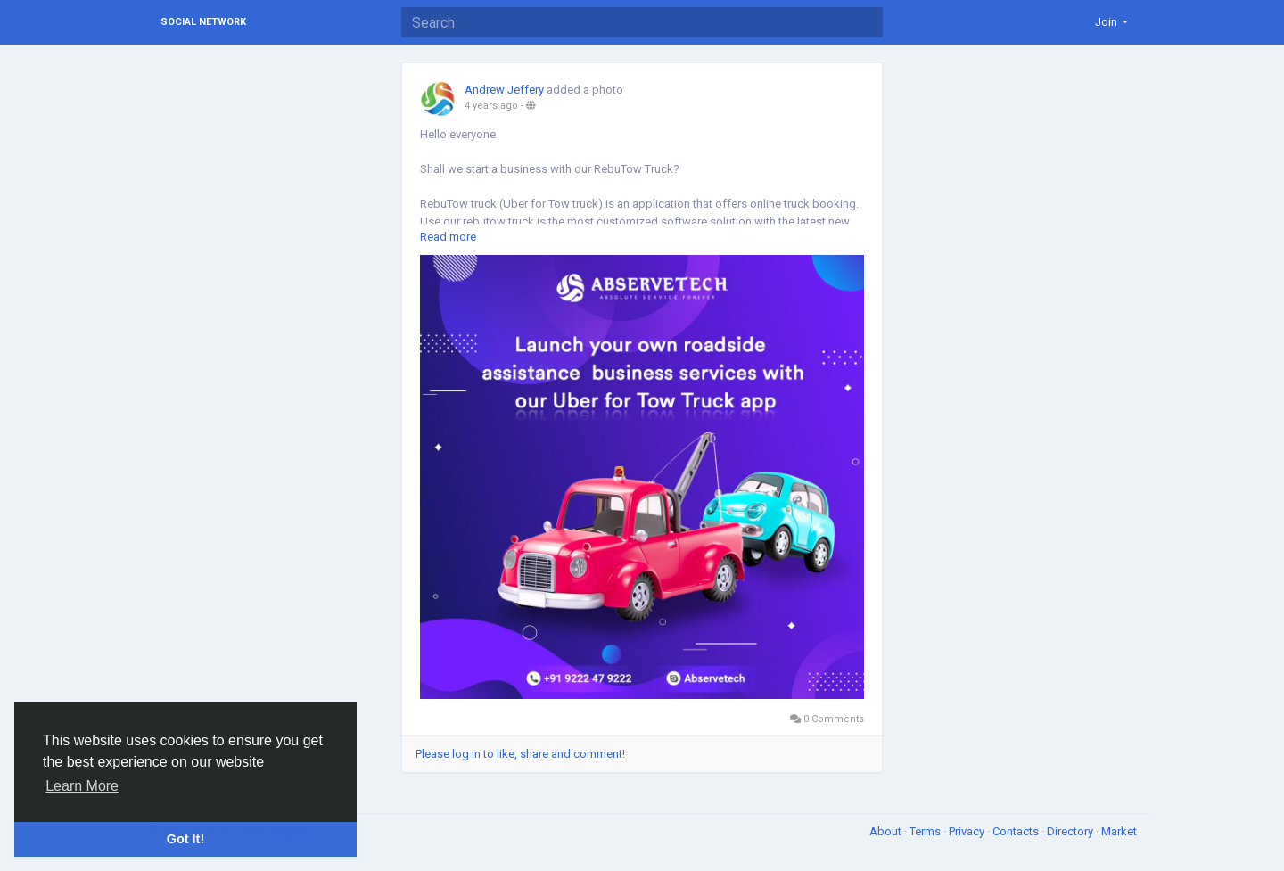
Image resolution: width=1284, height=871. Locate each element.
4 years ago (491, 105)
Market (1119, 831)
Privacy (968, 831)
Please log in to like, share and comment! (520, 753)
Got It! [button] (185, 839)
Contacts (1016, 831)
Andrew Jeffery (504, 89)
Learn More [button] (82, 785)
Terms (926, 831)
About (886, 831)
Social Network (203, 22)
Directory (1071, 831)
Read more (448, 236)
